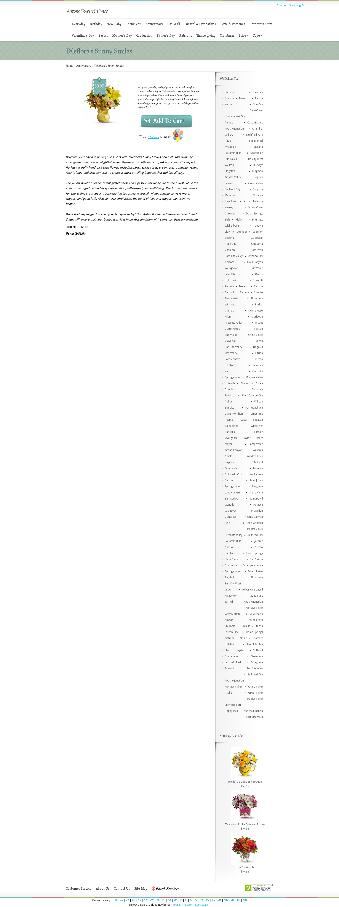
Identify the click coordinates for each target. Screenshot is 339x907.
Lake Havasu (232, 492)
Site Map (140, 888)
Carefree (230, 213)
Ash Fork (230, 547)
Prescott (258, 280)
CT (152, 900)
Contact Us (122, 888)
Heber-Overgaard (252, 589)
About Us (102, 888)
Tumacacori (232, 656)
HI (175, 900)
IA (196, 900)
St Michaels (256, 613)
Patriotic (185, 35)
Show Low (257, 298)
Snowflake (231, 334)
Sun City (258, 104)
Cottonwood (232, 328)
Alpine (243, 638)
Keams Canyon (254, 516)
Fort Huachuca (254, 407)
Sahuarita (257, 243)
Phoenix (229, 92)
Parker (259, 304)
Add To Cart (168, 121)
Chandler (257, 128)
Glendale (258, 92)
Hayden (240, 650)
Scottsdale (256, 152)
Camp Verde (255, 444)
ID (180, 900)
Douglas (230, 389)
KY (207, 900)
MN (245, 900)
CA (139, 900)
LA (213, 900)
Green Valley (255, 183)
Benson (258, 286)
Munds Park (256, 619)
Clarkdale (257, 389)
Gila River (230, 510)
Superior (258, 231)
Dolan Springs (254, 213)
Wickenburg (232, 225)
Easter (103, 35)
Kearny (229, 207)
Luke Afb (230, 274)
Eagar (244, 419)
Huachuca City (254, 365)
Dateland (230, 644)
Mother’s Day (122, 35)
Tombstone (256, 413)
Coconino (231, 565)
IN (191, 900)
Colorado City (233, 474)
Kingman (257, 171)
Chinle (228, 456)
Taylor (247, 438)
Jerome (258, 541)
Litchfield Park (254, 134)
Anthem (229, 286)
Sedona (229, 237)
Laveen (229, 183)
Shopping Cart (298, 5)
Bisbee (259, 322)
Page (228, 140)
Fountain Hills (233, 152)
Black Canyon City (252, 395)
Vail (227, 371)
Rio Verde (257, 268)
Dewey (243, 286)
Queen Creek (255, 207)
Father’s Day (166, 35)
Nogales (258, 347)
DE (158, 900)
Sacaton (258, 419)
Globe (244, 383)
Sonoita (229, 407)
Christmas (227, 35)
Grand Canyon (233, 450)
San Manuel (256, 140)
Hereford (230, 365)
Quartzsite (231, 468)
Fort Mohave (232, 359)
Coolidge (242, 231)
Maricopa (257, 316)
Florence (258, 195)
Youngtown (231, 268)
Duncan (258, 340)
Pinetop (258, 359)
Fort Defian (256, 510)
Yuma (228, 104)
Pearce (229, 419)
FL (163, 900)
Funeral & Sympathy (200, 24)
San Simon (256, 559)
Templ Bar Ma (254, 644)
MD (226, 900)
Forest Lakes (255, 571)
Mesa (242, 98)
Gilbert (229, 134)
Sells (227, 219)
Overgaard (231, 438)
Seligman (257, 486)
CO (145, 900)
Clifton (229, 480)
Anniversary (154, 24)
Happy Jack (231, 710)
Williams (258, 450)
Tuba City (230, 243)
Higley (239, 219)
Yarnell (229, 601)
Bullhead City (232, 189)
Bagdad (229, 577)
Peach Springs (254, 553)
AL (116, 900)
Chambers (257, 656)
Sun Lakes (231, 159)
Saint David (256, 498)
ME (219, 900)
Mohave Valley (254, 377)
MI (238, 900)
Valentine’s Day (83, 35)
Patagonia (257, 662)
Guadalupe (256, 595)
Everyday (78, 24)
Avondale (230, 146)
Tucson (229, 98)
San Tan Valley (233, 347)
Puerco (258, 547)
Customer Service (78, 888)
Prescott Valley (233, 322)
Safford (229, 292)
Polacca (258, 504)
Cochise (245, 626)
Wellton (229, 165)
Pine (227, 522)
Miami (228, 316)
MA (232, 900)
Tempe (229, 122)
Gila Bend (257, 462)
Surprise (258, 189)
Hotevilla (230, 383)
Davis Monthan (234, 413)
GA (169, 900)
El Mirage (257, 219)
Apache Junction (234, 128)
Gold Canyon (255, 262)
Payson (258, 328)
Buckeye (258, 165)
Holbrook (230, 280)
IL (186, 900)
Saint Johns (231, 425)
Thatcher (257, 638)
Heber (259, 438)
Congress (230, 516)
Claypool (230, 340)
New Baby (114, 24)
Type (257, 35)
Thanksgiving (205, 35)
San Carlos (231, 498)
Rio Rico (230, 395)
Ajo (245, 201)
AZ (127, 900)
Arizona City (255, 256)
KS (201, 900)
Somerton (257, 249)
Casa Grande (255, 122)
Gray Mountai (233, 613)
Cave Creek (256, 110)
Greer (228, 589)
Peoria (259, 98)
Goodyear (257, 237)
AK (121, 900)
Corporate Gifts (260, 24)
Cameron (230, 310)
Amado (229, 619)
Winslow (230, 304)
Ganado (230, 504)
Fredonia (230, 626)
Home (69, 65)
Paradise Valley (234, 256)
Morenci (258, 468)
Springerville (232, 377)
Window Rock (255, 456)
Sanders (230, 553)
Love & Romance (233, 24)
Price (243, 35)
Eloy (227, 231)
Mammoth (231, 195)
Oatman (230, 638)
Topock (258, 177)
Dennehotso (255, 310)
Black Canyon (233, 559)
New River (230, 201)
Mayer (228, 444)
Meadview (231, 595)
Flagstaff (230, 171)
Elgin (227, 650)
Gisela (259, 383)
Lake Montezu (254, 522)
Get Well (173, 24)
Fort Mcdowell (254, 717)
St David (258, 650)
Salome (244, 292)
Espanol (281, 5)
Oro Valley (231, 353)
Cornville (257, 371)
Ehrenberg (257, 577)
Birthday (96, 24)
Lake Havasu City (235, 116)
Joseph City (231, 632)
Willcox (258, 401)
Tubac (228, 401)
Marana (258, 146)
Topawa (258, 225)
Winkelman (256, 474)
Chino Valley (255, 334)
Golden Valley (233, 177)
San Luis (230, 431)
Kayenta (229, 462)
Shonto (258, 292)
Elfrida (259, 353)
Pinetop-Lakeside (253, 565)
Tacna (259, 626)
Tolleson (258, 201)
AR (133, 900)
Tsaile (228, 692)
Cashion (230, 249)
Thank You (133, 24)
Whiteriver (257, 425)
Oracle (259, 274)
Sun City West (255, 159)
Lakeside (258, 431)
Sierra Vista (231, 298)
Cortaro (230, 262)
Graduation (144, 35)
